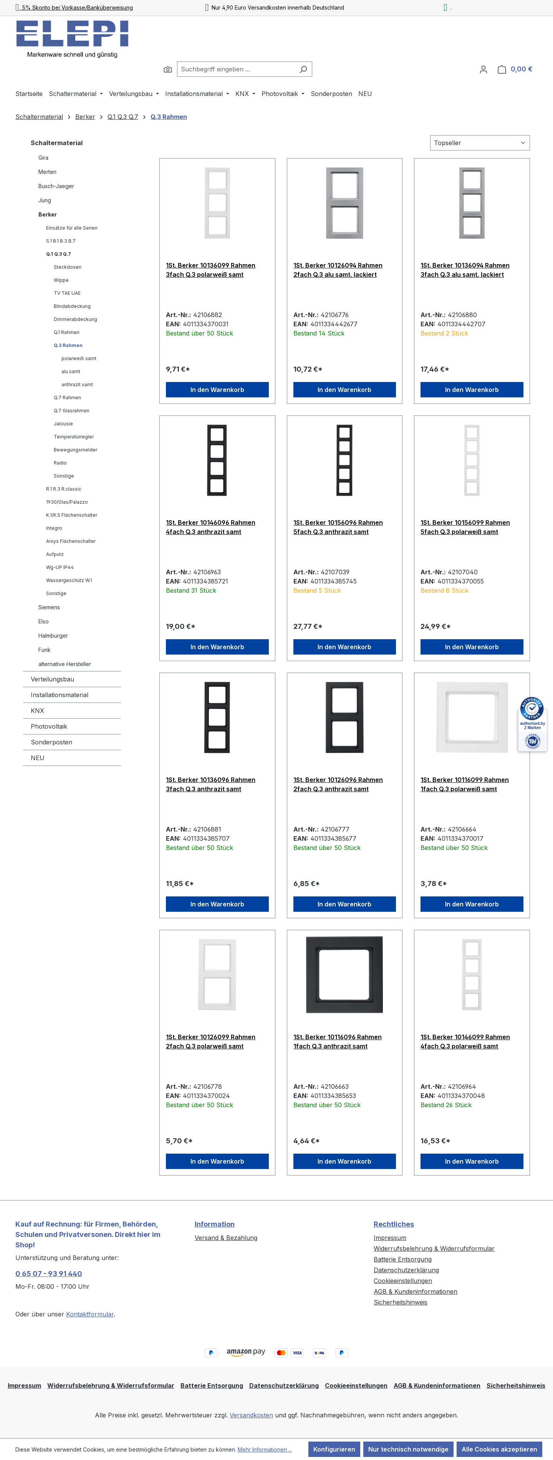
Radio (60, 463)
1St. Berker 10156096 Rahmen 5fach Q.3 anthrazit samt (338, 527)
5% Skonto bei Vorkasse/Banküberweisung (74, 7)
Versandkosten (251, 1415)
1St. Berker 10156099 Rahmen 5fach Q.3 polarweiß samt (465, 527)
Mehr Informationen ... (265, 1449)
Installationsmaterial (59, 695)
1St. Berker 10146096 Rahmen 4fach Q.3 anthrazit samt (210, 527)
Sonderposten (51, 742)
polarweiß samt (78, 358)
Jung (44, 200)
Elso (43, 621)
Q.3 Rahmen (68, 345)
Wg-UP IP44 (60, 567)
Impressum (390, 1238)
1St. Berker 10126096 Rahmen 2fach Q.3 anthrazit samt (338, 784)
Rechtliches (394, 1224)
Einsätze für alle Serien (72, 228)
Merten (47, 172)
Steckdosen (67, 267)
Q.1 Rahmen (66, 332)
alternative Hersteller (64, 664)
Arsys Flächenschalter (71, 541)
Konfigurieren (334, 1449)
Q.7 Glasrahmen (71, 410)
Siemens (49, 607)
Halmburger (53, 635)
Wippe (61, 280)
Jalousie (63, 424)
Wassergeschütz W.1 (69, 580)
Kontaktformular (90, 1314)
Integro (54, 528)
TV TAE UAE (67, 293)
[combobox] (236, 69)
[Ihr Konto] (483, 69)
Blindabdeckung (72, 306)
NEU (38, 758)
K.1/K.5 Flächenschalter (71, 515)
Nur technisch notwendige (408, 1449)
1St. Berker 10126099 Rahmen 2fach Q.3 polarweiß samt (210, 1041)
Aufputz (55, 554)
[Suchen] (168, 69)
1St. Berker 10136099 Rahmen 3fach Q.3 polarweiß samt (210, 269)
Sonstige (64, 476)
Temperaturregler (74, 437)
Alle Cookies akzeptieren (499, 1449)
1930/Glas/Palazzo (67, 502)
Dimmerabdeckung (75, 319)
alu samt (70, 371)
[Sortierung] (480, 142)
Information (215, 1224)
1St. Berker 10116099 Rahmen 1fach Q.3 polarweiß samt (465, 784)
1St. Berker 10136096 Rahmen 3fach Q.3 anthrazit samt (210, 784)
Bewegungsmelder (75, 450)
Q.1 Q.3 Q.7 (58, 254)
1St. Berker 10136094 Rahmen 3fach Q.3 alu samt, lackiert (465, 269)
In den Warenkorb (217, 390)
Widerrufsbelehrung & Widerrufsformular (434, 1248)
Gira (43, 157)
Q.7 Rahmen (67, 397)
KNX (37, 710)
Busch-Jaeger (56, 186)
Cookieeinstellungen (403, 1281)
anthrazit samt (77, 384)
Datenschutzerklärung (406, 1270)
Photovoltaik (49, 726)
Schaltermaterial (57, 143)
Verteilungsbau (52, 679)
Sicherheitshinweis (400, 1302)
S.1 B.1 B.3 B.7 (61, 241)
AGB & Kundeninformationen (415, 1291)
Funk (44, 650)
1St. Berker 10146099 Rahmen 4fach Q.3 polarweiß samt (465, 1041)
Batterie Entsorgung (403, 1259)
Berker (47, 214)
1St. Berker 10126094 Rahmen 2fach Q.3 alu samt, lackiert (337, 269)
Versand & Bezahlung (226, 1238)
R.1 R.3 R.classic (63, 489)
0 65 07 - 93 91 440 (48, 1274)
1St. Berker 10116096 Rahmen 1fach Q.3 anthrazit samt (337, 1041)
